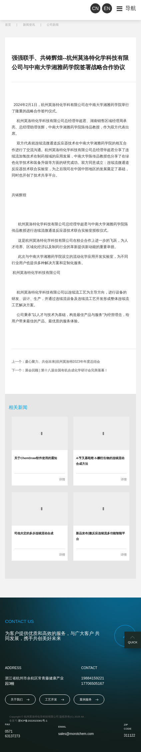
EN (107, 8)
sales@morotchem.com (76, 734)
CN (95, 8)
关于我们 (20, 700)
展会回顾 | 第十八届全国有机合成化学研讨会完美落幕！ (66, 370)
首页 (8, 24)
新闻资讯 (29, 24)
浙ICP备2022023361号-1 (32, 720)
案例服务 (89, 700)
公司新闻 (53, 24)
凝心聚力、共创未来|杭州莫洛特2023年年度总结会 (62, 361)
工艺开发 (54, 700)
